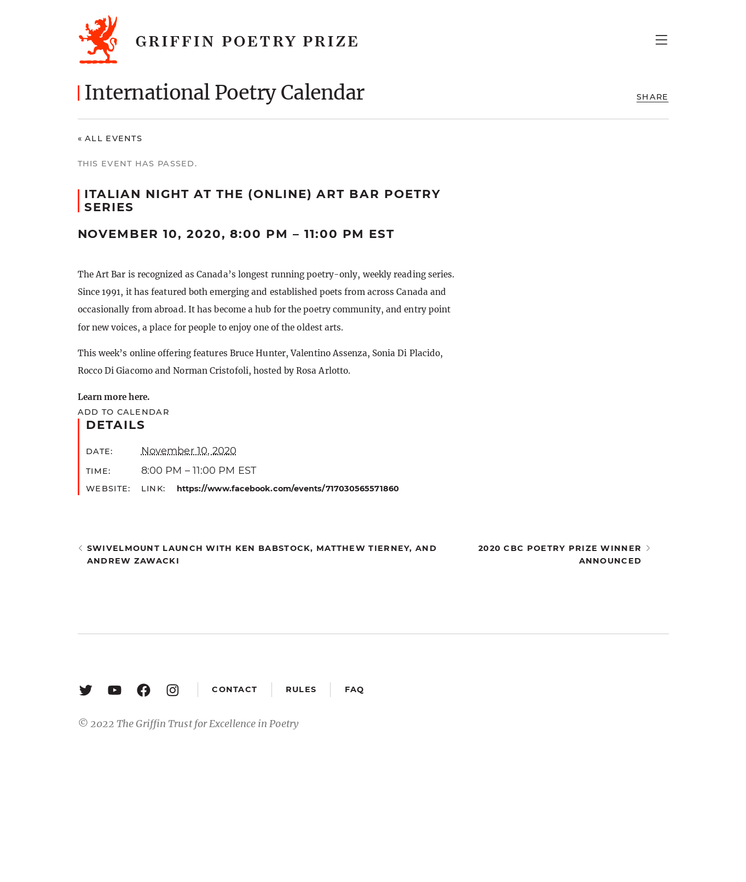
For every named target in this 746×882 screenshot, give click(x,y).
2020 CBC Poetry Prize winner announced (559, 554)
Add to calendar (123, 412)
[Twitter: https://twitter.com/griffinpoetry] (86, 690)
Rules (301, 689)
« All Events (110, 138)
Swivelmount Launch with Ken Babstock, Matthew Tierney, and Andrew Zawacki (262, 554)
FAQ (355, 689)
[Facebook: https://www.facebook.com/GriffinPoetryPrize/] (144, 690)
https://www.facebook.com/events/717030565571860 (288, 489)
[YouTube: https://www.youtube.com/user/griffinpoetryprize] (115, 690)
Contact (234, 689)
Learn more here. (113, 397)
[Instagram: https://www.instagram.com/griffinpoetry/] (173, 690)
